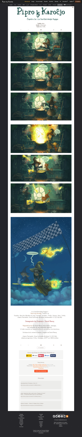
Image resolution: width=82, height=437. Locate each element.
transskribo (41, 347)
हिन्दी (24, 4)
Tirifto (41, 25)
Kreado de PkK (41, 416)
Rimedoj (56, 1)
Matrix (60, 424)
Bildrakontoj (27, 1)
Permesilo (21, 426)
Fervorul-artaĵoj (39, 1)
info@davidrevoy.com (62, 419)
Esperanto (60, 4)
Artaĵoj (32, 1)
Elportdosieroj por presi (41, 367)
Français (54, 4)
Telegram (61, 426)
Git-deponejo (41, 368)
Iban (41, 426)
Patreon (41, 423)
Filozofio (46, 1)
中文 (15, 4)
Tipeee (41, 424)
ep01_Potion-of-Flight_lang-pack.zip (44, 365)
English (11, 4)
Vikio (41, 415)
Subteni (78, 1)
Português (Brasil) (34, 4)
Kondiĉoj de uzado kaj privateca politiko (41, 431)
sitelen (43, 23)
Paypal (41, 425)
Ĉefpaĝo (21, 414)
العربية (27, 4)
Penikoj (41, 418)
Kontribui (51, 1)
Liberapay (41, 421)
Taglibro (72, 1)
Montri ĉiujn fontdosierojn (41, 371)
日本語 (49, 4)
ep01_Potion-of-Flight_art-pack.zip (43, 364)
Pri (60, 1)
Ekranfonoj (41, 419)
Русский (44, 4)
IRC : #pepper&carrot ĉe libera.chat (61, 423)
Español (19, 4)
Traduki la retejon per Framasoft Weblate (41, 430)
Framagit (41, 414)
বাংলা (40, 4)
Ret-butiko (65, 1)
